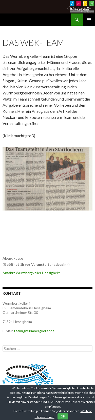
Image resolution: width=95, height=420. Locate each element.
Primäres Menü (89, 19)
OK (63, 416)
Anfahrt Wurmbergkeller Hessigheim (32, 273)
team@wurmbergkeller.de (34, 331)
